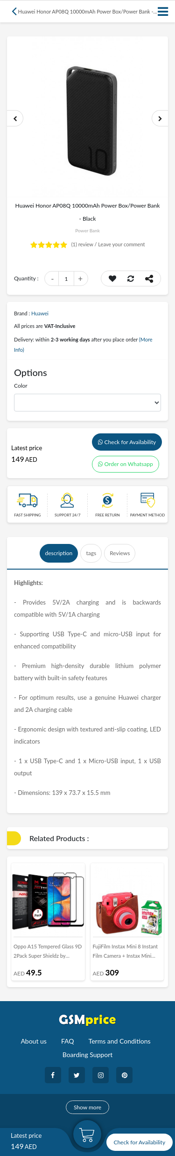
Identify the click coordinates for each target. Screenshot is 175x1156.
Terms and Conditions (120, 1041)
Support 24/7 (67, 515)
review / (84, 244)
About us (34, 1041)
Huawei (40, 313)
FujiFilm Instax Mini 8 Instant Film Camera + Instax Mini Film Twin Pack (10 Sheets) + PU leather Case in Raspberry (126, 953)
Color (21, 385)
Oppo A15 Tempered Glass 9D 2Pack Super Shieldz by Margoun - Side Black (48, 953)
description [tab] (59, 553)
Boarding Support (88, 1055)
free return (107, 515)
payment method (147, 515)
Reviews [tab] (120, 553)
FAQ (67, 1041)
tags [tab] (91, 553)
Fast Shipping (27, 515)
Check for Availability (127, 442)
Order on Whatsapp (125, 463)
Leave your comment (121, 244)
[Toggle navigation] (163, 11)
